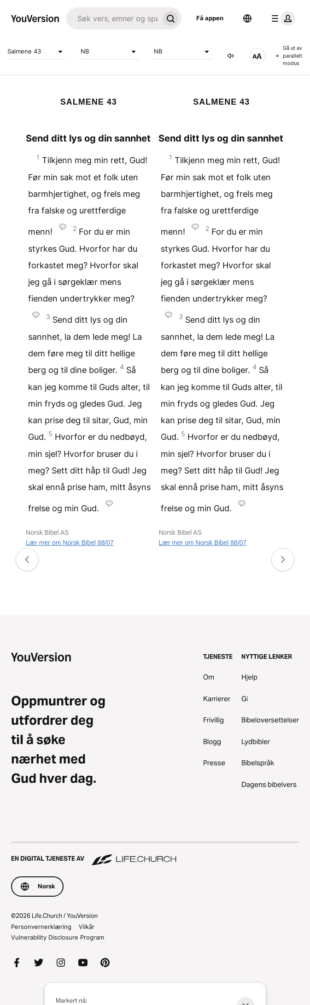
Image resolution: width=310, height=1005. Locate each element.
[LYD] (230, 55)
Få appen (209, 18)
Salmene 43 (36, 51)
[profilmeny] (281, 18)
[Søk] (112, 18)
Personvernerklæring (41, 926)
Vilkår (86, 926)
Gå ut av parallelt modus (289, 55)
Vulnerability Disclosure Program (57, 937)
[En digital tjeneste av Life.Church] (155, 854)
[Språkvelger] (247, 18)
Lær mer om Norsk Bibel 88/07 (70, 542)
